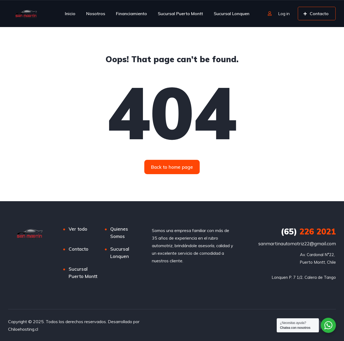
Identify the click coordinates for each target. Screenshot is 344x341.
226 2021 (308, 231)
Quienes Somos (119, 232)
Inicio (70, 13)
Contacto (78, 249)
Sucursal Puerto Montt (180, 13)
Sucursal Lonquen (231, 13)
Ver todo (78, 229)
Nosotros (95, 13)
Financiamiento (131, 13)
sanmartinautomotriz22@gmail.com (297, 243)
